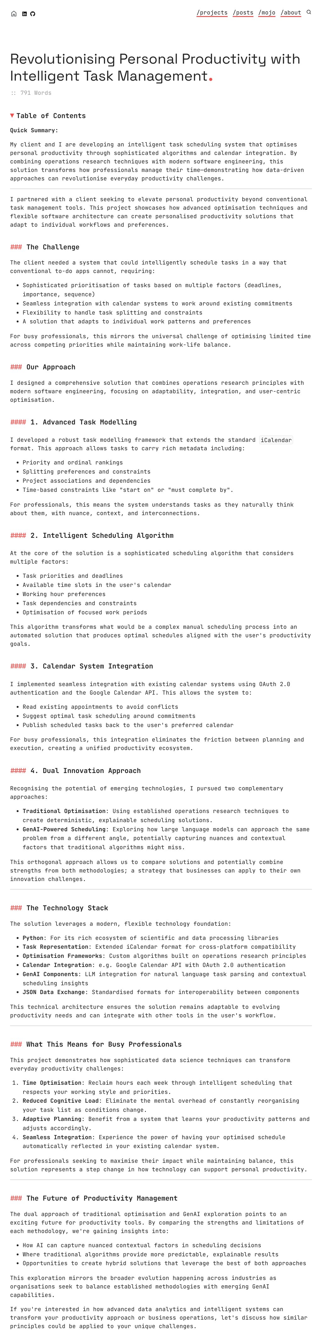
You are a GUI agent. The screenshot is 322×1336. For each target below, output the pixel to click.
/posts (243, 12)
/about (290, 12)
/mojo (266, 12)
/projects (212, 12)
